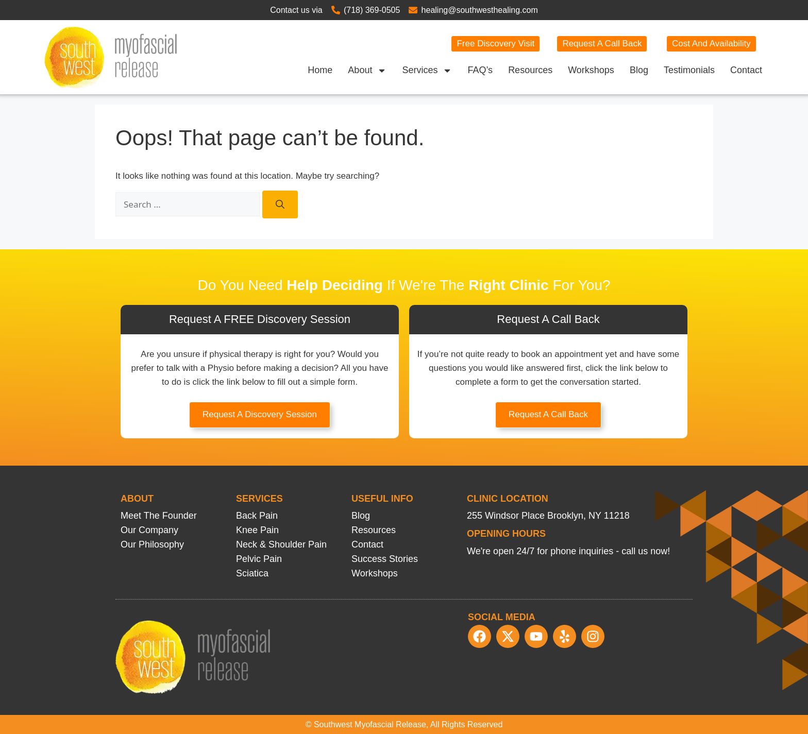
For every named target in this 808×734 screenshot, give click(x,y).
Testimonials (689, 70)
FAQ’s (480, 70)
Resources (530, 70)
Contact (746, 70)
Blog (639, 70)
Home (320, 70)
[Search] (280, 204)
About (367, 70)
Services (427, 70)
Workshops (591, 70)
